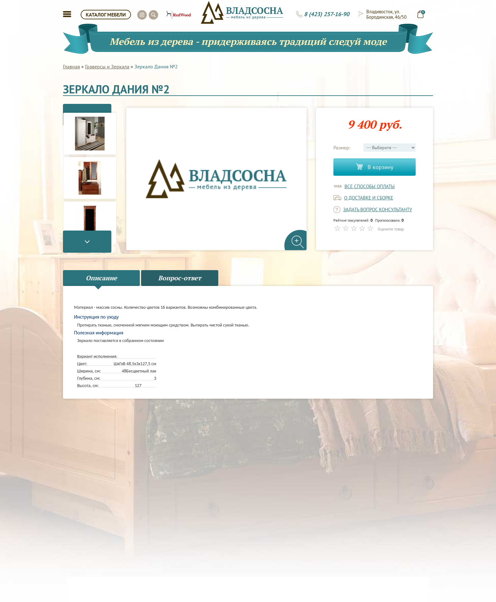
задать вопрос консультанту (377, 209)
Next (90, 249)
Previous (90, 107)
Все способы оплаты (369, 186)
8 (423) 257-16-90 (326, 14)
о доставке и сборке (368, 198)
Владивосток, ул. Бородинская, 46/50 (386, 14)
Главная (71, 66)
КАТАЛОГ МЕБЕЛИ (106, 14)
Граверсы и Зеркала (107, 66)
